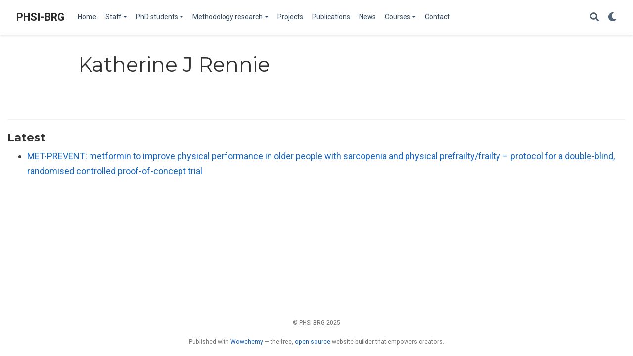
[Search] (594, 17)
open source (312, 341)
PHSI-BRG (40, 17)
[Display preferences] (612, 17)
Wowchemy (246, 341)
